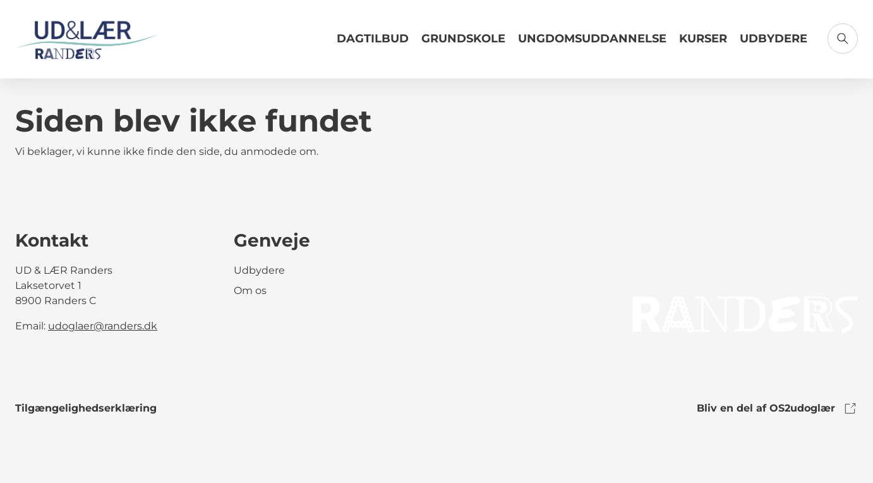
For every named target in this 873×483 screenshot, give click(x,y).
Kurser (703, 39)
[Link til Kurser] (703, 43)
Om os (250, 290)
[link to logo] (745, 314)
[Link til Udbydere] (773, 43)
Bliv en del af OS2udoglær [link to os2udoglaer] (777, 408)
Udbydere (773, 39)
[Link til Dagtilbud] (373, 43)
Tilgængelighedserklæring (86, 408)
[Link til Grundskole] (463, 43)
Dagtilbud (373, 39)
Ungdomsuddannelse (592, 39)
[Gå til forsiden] (87, 39)
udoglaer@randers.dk (102, 326)
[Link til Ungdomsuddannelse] (592, 43)
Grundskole (463, 39)
